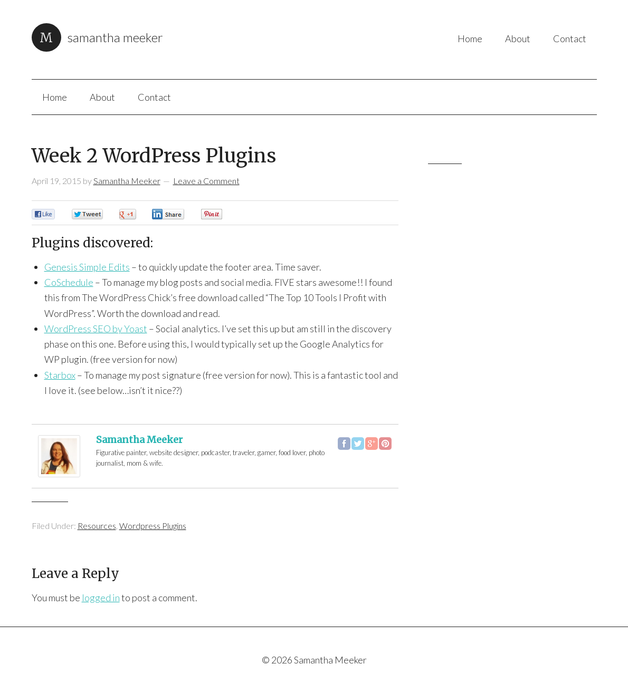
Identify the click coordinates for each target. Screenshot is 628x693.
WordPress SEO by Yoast (95, 328)
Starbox (59, 375)
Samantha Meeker (115, 37)
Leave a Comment (206, 181)
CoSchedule (68, 282)
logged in (101, 597)
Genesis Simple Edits (87, 267)
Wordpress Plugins (152, 526)
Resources (97, 526)
